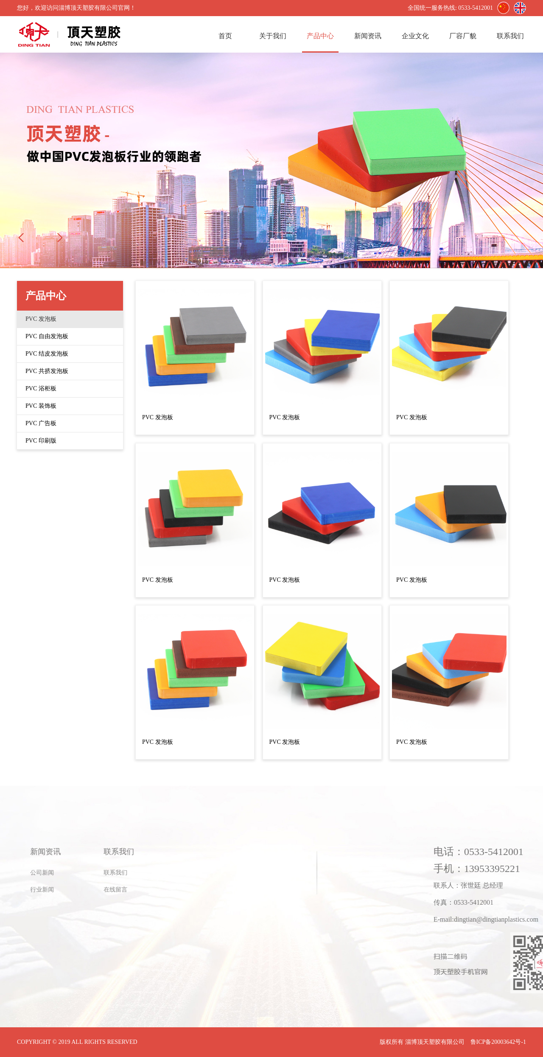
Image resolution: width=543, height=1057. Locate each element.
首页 (225, 35)
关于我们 (272, 35)
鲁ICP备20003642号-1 (498, 1042)
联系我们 (510, 35)
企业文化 (415, 35)
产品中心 (320, 35)
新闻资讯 (367, 35)
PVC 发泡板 (157, 417)
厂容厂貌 (462, 35)
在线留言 (53, 889)
